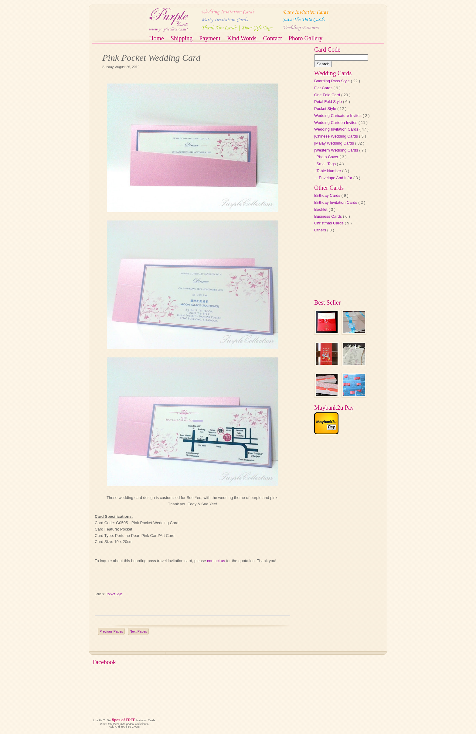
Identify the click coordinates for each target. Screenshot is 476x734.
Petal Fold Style (328, 101)
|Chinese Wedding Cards (336, 136)
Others (320, 230)
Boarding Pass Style (332, 81)
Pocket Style (114, 594)
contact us (216, 560)
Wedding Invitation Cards (336, 129)
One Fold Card (327, 95)
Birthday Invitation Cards (336, 202)
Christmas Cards (329, 223)
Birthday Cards (328, 195)
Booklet (321, 209)
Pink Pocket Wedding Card (151, 58)
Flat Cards (324, 88)
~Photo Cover (326, 157)
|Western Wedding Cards (336, 150)
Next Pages (138, 631)
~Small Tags (325, 164)
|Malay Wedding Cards (334, 143)
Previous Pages (111, 631)
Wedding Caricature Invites (338, 115)
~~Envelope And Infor (333, 178)
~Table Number (328, 171)
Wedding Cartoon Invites (336, 122)
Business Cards (328, 216)
